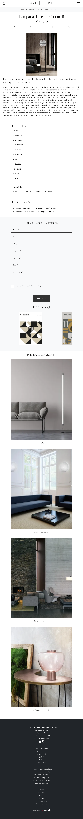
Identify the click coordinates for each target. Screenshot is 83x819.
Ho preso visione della (28, 286)
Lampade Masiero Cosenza (48, 208)
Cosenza (27, 191)
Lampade (44, 10)
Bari (17, 191)
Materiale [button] (17, 150)
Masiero (18, 135)
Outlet (41, 757)
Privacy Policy (36, 286)
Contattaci (41, 762)
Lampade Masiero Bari (24, 208)
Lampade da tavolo (41, 780)
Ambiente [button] (17, 140)
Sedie (41, 798)
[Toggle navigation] (78, 3)
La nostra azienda (41, 748)
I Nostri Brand (41, 751)
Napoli (38, 191)
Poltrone (41, 792)
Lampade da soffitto (41, 772)
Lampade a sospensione (41, 769)
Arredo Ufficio (41, 804)
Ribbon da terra (56, 10)
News (41, 760)
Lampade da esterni (41, 775)
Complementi (41, 801)
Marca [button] (16, 131)
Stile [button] (15, 159)
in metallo (19, 154)
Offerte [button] (16, 178)
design (18, 164)
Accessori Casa (33, 10)
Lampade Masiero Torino (49, 211)
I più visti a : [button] (18, 187)
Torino (49, 191)
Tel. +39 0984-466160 (41, 736)
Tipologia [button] (17, 169)
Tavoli (41, 795)
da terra (18, 173)
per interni (19, 145)
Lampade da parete (41, 777)
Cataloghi (41, 754)
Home (23, 10)
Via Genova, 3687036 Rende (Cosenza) (42, 731)
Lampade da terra (41, 783)
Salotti (41, 790)
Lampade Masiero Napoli (25, 211)
